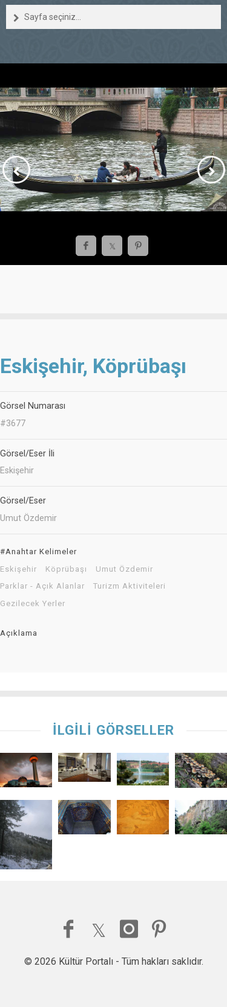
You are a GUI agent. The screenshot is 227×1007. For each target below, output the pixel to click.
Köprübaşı (66, 569)
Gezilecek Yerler (32, 603)
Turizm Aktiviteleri (129, 586)
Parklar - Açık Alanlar (42, 586)
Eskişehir (18, 569)
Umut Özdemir (124, 569)
